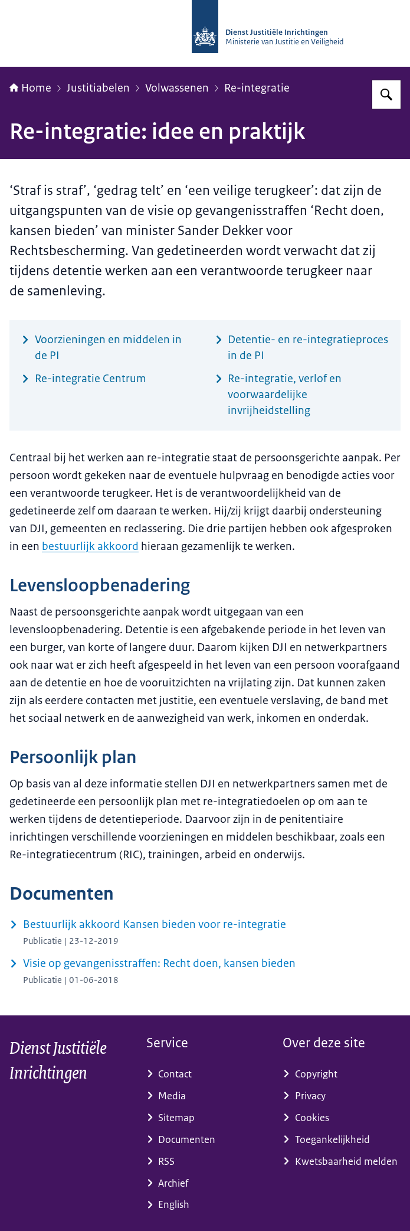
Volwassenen (177, 88)
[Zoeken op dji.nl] (386, 94)
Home (30, 88)
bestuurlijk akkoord (90, 546)
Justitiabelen (98, 88)
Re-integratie (257, 88)
